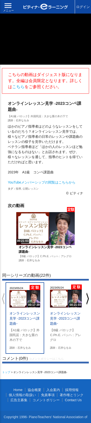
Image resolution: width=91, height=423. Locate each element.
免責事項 (48, 395)
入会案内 (53, 390)
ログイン (83, 7)
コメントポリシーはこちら (46, 359)
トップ (6, 372)
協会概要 (34, 390)
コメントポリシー (46, 400)
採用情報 (72, 390)
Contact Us (73, 400)
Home (17, 390)
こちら (18, 87)
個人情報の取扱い (22, 395)
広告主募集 (18, 400)
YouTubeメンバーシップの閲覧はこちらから (41, 182)
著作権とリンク (71, 395)
